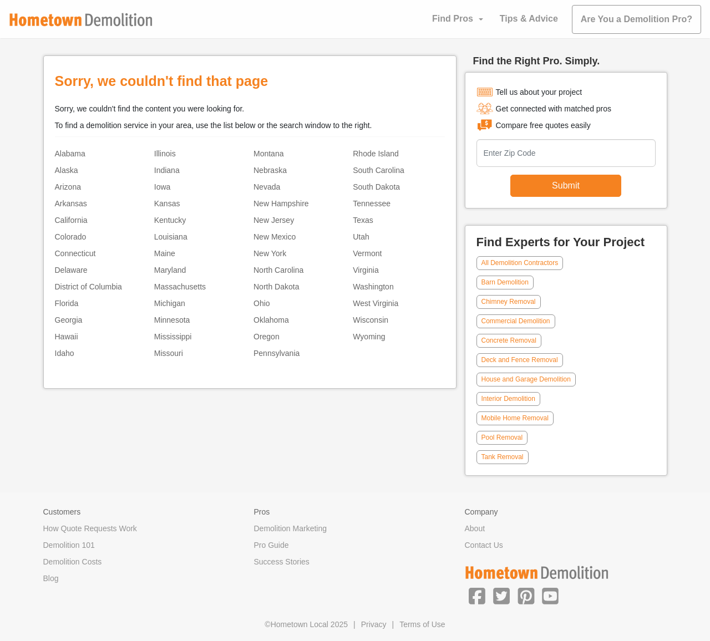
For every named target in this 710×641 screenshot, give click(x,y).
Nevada (266, 186)
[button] (477, 595)
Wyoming (369, 336)
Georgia (69, 320)
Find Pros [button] (452, 18)
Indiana (167, 170)
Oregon (266, 336)
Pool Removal (502, 437)
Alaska (66, 170)
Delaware (71, 270)
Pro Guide (271, 545)
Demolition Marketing (290, 528)
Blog (51, 578)
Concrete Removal (508, 340)
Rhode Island (376, 153)
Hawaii (66, 336)
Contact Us (484, 545)
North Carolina (278, 270)
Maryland (170, 270)
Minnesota (172, 320)
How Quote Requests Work (90, 528)
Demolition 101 (69, 545)
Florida (67, 303)
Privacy (374, 624)
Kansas (167, 203)
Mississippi (173, 336)
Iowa (162, 186)
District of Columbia (88, 286)
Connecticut (75, 253)
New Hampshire (281, 203)
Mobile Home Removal (515, 418)
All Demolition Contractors (520, 263)
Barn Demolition (505, 282)
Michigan (169, 303)
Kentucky (170, 220)
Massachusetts (180, 286)
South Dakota (376, 186)
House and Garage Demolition (526, 379)
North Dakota (276, 286)
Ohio (261, 303)
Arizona (68, 186)
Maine (164, 253)
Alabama (70, 153)
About (475, 528)
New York (269, 253)
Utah (361, 236)
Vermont (367, 253)
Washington (373, 286)
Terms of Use (422, 624)
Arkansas (71, 203)
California (71, 220)
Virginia (365, 270)
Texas (363, 220)
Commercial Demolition (515, 321)
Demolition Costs (72, 561)
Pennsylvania (276, 353)
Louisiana (170, 236)
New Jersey (273, 220)
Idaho (64, 353)
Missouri (168, 353)
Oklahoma (271, 320)
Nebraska (270, 170)
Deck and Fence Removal (519, 360)
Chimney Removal (508, 302)
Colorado (71, 236)
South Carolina (378, 170)
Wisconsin (370, 320)
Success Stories (282, 561)
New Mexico (274, 236)
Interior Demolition (508, 399)
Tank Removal (502, 457)
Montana (268, 153)
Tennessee (371, 203)
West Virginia (375, 303)
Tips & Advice (529, 18)
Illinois (165, 153)
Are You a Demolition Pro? (636, 19)
